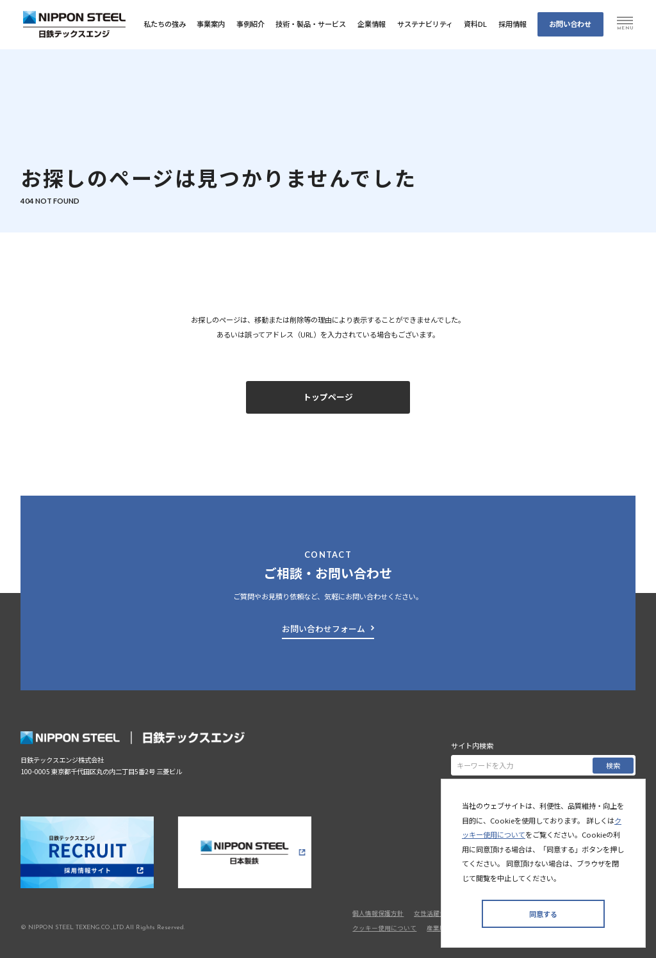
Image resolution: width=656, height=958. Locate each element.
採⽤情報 (512, 24)
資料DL (475, 24)
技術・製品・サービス (310, 24)
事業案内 (211, 24)
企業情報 (371, 24)
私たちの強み (165, 24)
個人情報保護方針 (378, 913)
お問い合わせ (570, 24)
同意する (543, 914)
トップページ (328, 397)
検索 (613, 765)
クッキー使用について (384, 927)
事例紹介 (250, 24)
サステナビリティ (425, 24)
